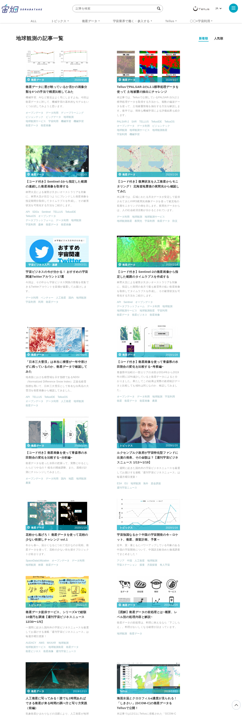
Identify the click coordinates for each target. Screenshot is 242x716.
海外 (45, 392)
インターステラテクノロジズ (190, 653)
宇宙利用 (44, 121)
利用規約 (86, 693)
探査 (185, 391)
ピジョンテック (25, 117)
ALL (34, 21)
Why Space (106, 646)
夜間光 (37, 220)
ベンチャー (109, 207)
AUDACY (21, 473)
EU (25, 392)
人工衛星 (124, 207)
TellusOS (141, 122)
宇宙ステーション (170, 391)
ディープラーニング (63, 113)
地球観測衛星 (131, 130)
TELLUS (115, 122)
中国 (173, 387)
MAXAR (41, 473)
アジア (164, 387)
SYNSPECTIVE (87, 653)
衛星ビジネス (183, 224)
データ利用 (42, 113)
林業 (103, 391)
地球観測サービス (26, 121)
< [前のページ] (98, 604)
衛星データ (89, 21)
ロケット (112, 653)
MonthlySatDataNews (137, 646)
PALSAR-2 (94, 122)
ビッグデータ (44, 117)
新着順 (203, 38)
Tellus (169, 21)
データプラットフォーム (174, 126)
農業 (126, 310)
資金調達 (55, 392)
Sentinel (180, 117)
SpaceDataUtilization (100, 387)
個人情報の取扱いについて (108, 693)
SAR (105, 122)
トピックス (58, 21)
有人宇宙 (208, 391)
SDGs (170, 117)
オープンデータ (25, 113)
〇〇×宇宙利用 (200, 21)
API (162, 117)
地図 (205, 297)
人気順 (218, 38)
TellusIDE (128, 122)
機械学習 (57, 121)
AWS (32, 473)
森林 (175, 130)
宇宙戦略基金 (134, 653)
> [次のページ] (148, 604)
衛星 (90, 310)
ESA (18, 392)
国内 (133, 207)
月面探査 (196, 391)
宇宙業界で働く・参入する (131, 21)
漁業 (55, 577)
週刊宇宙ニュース (26, 396)
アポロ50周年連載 (98, 581)
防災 (74, 220)
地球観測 (59, 117)
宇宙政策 (157, 653)
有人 (90, 585)
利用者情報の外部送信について (143, 693)
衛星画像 (36, 126)
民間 (103, 211)
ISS (53, 653)
